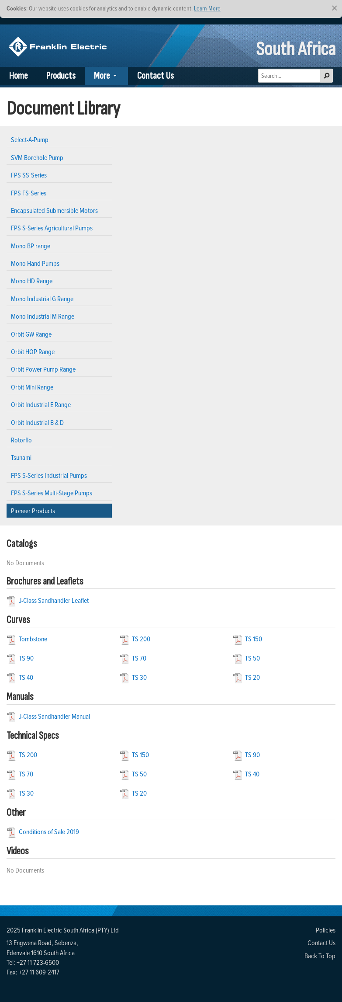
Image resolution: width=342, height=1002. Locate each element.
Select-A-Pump (29, 139)
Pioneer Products (33, 510)
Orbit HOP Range (33, 351)
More (102, 76)
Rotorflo (21, 440)
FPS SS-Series (29, 175)
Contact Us (155, 76)
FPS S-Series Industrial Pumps (49, 475)
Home (18, 76)
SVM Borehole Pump (37, 157)
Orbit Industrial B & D (37, 422)
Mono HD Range (31, 280)
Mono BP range (30, 245)
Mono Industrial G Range (42, 298)
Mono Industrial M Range (42, 316)
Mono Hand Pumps (35, 263)
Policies (325, 930)
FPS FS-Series (28, 193)
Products (61, 76)
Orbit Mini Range (32, 387)
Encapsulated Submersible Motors (54, 210)
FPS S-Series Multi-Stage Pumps (51, 493)
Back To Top (319, 955)
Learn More (207, 8)
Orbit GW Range (31, 334)
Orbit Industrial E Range (41, 404)
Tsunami (21, 457)
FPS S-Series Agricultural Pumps (52, 228)
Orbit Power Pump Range (43, 369)
